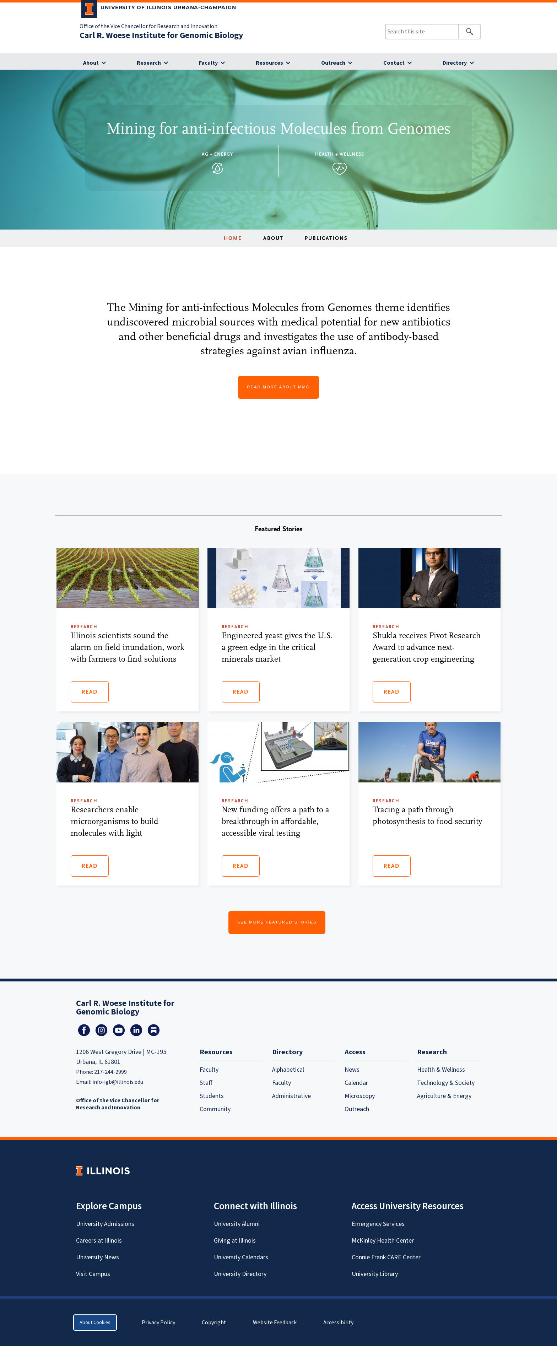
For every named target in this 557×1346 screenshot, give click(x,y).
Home (233, 238)
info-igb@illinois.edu (117, 1082)
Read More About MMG (278, 387)
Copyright (214, 1322)
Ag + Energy (217, 154)
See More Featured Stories (277, 922)
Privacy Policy (158, 1322)
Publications (326, 238)
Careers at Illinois (99, 1240)
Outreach (333, 63)
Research (149, 63)
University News (97, 1257)
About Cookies (95, 1322)
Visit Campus (93, 1274)
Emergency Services (378, 1224)
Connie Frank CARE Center (386, 1257)
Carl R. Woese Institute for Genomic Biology (161, 35)
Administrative (291, 1096)
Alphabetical (288, 1069)
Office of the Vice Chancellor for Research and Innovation (148, 26)
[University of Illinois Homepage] (103, 1170)
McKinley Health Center (383, 1240)
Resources (269, 63)
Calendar (356, 1082)
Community (215, 1109)
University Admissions (105, 1224)
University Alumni (237, 1224)
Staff (206, 1082)
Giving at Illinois (235, 1240)
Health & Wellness (441, 1069)
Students (212, 1096)
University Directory (240, 1274)
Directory (455, 63)
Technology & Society (446, 1082)
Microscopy (360, 1096)
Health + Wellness (339, 154)
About (91, 63)
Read (90, 692)
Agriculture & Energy (444, 1096)
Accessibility (338, 1322)
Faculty (208, 63)
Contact (394, 63)
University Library (375, 1274)
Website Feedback (275, 1322)
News (352, 1069)
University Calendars (241, 1257)
